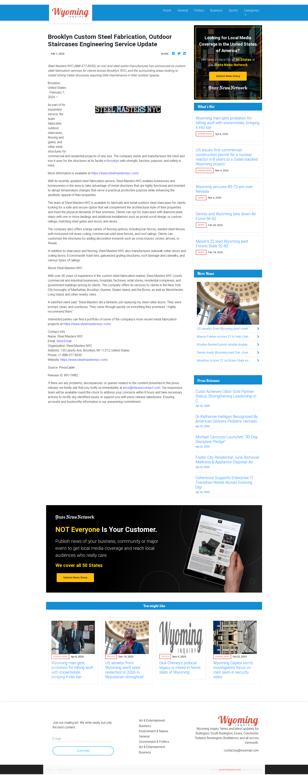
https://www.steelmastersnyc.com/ (115, 173)
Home (168, 10)
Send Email (63, 341)
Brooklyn (113, 161)
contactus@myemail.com (241, 750)
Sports (233, 10)
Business (216, 10)
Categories (251, 10)
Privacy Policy (65, 769)
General (182, 10)
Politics (199, 10)
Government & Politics (154, 742)
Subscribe (83, 750)
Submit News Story (228, 76)
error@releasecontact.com (141, 388)
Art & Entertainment (152, 720)
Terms (49, 769)
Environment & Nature (153, 731)
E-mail (57, 739)
